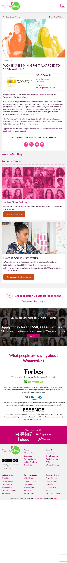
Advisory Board (29, 453)
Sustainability (29, 487)
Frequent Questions (9, 490)
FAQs (48, 462)
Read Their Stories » (14, 214)
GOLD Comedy (40, 94)
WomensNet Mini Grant (12, 97)
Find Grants (50, 453)
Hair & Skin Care (52, 481)
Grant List (5, 478)
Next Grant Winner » (57, 17)
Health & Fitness (30, 481)
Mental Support (29, 490)
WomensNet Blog (12, 154)
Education (49, 484)
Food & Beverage (30, 484)
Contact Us (28, 456)
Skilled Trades (29, 478)
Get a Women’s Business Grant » (19, 277)
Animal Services (51, 478)
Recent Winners (7, 487)
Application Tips (52, 459)
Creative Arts (51, 487)
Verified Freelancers (31, 462)
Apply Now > (33, 336)
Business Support (30, 493)
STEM (48, 490)
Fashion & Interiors (53, 493)
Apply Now (6, 493)
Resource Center (11, 161)
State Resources (52, 456)
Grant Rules (28, 465)
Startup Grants (7, 481)
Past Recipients (7, 484)
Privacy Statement (38, 498)
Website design (48, 498)
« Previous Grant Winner (11, 17)
